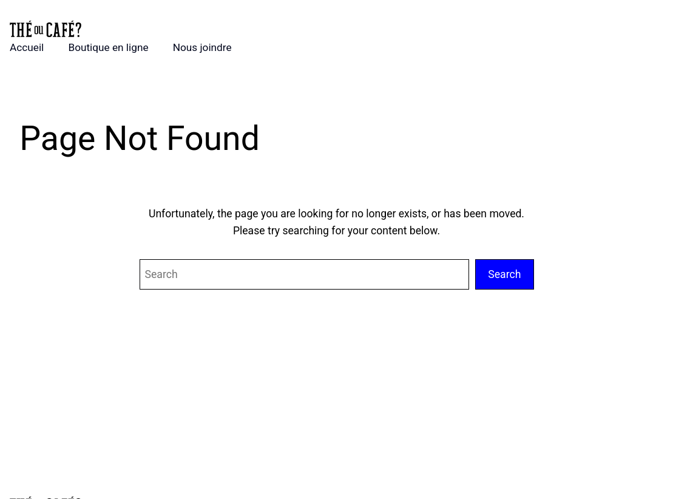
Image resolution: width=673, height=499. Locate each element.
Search (504, 274)
